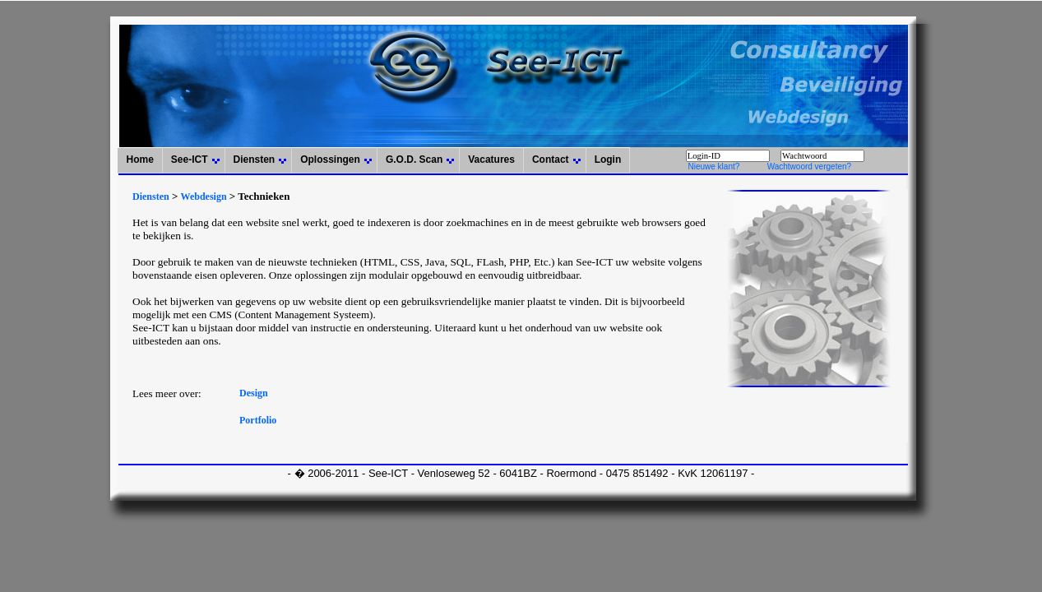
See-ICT (189, 159)
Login (608, 159)
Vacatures (491, 159)
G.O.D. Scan (414, 159)
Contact (550, 159)
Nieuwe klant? (713, 166)
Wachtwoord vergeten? (809, 166)
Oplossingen (330, 159)
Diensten (255, 159)
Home (139, 159)
